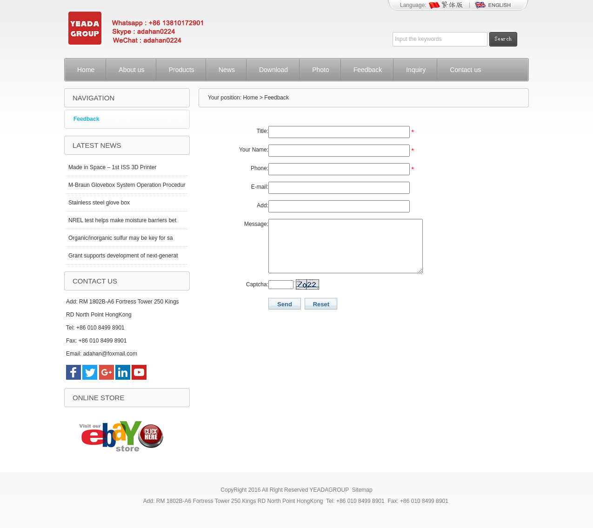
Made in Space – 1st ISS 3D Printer (112, 167)
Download (273, 69)
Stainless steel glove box (99, 202)
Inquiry (416, 69)
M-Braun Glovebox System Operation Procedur (126, 185)
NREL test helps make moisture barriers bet (122, 220)
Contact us (465, 69)
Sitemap (362, 490)
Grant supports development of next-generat (123, 255)
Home (85, 69)
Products (181, 69)
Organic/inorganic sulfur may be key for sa (120, 238)
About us (131, 69)
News (227, 69)
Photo (320, 69)
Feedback (367, 69)
